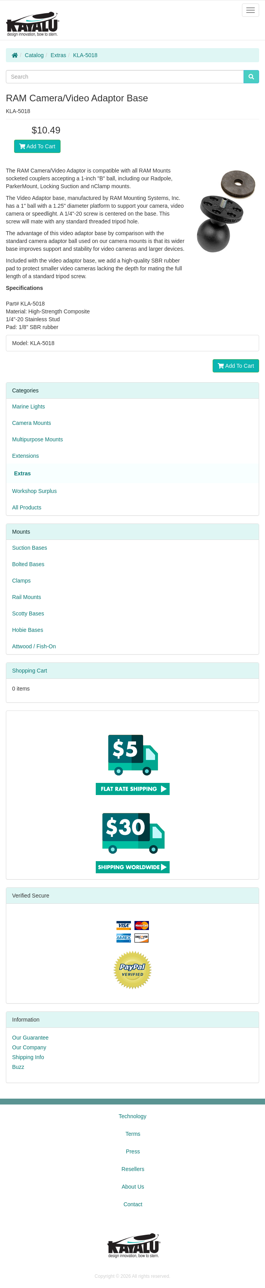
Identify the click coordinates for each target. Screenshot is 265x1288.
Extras (58, 55)
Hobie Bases (27, 630)
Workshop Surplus (34, 491)
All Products (26, 507)
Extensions (25, 456)
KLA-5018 (85, 55)
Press (133, 1151)
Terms (132, 1134)
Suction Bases (29, 548)
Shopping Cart (29, 670)
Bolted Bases (28, 564)
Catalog (34, 55)
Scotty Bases (28, 613)
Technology (133, 1116)
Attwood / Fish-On (34, 646)
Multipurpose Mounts (37, 439)
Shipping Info (28, 1057)
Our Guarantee (30, 1037)
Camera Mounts (31, 423)
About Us (133, 1187)
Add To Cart (37, 146)
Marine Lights (28, 406)
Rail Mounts (26, 597)
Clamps (21, 580)
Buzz (18, 1067)
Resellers (133, 1169)
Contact (133, 1204)
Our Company (29, 1047)
